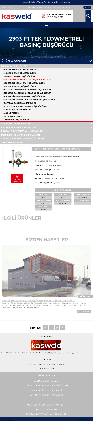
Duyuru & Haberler (61, 7)
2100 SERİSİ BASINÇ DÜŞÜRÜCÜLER (19, 73)
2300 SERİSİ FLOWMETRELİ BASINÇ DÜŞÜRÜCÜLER (26, 80)
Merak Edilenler (44, 7)
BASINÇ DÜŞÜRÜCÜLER (14, 66)
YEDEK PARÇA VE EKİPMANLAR (16, 110)
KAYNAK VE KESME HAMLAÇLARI (18, 127)
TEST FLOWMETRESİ (12, 116)
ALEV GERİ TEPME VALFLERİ (16, 123)
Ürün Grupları (13, 61)
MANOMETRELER (10, 113)
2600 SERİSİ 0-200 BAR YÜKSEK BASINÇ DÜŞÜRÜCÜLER (28, 100)
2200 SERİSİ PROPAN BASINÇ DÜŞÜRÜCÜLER (23, 83)
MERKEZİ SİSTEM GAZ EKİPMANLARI (20, 135)
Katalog (31, 7)
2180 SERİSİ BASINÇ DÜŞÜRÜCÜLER (19, 86)
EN (89, 7)
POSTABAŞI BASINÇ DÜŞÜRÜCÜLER (19, 103)
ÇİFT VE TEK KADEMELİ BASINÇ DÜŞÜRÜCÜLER (24, 106)
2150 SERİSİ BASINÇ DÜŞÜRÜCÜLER (19, 76)
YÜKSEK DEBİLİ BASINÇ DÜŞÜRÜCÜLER (22, 138)
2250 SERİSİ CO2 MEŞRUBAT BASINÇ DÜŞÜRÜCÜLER (27, 90)
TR (85, 7)
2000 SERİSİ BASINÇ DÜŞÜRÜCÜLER (19, 70)
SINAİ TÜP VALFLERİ (12, 142)
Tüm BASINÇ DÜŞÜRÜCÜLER (15, 120)
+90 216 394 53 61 (8, 7)
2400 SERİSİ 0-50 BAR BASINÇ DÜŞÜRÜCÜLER (23, 96)
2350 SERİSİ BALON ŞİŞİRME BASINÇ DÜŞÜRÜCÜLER (26, 93)
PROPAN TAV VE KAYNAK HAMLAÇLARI (22, 131)
